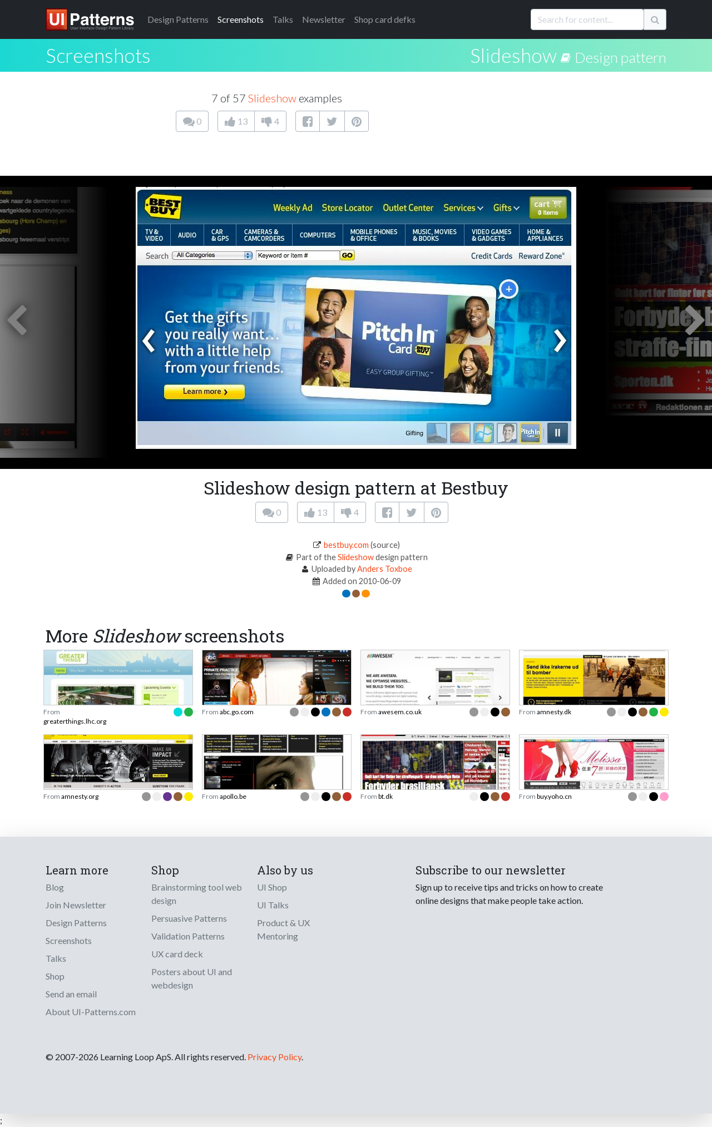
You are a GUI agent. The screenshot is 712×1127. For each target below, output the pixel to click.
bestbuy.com (346, 545)
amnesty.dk (554, 712)
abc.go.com (237, 712)
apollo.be (233, 796)
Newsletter (323, 19)
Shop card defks (385, 19)
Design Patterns (76, 922)
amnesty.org (79, 796)
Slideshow (513, 55)
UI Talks (273, 904)
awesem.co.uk (400, 712)
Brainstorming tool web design (196, 894)
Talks (283, 19)
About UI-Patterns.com (91, 1011)
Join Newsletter (76, 904)
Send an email (71, 993)
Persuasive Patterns (189, 918)
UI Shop (272, 887)
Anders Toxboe (384, 569)
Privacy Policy (274, 1056)
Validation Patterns (188, 936)
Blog (55, 887)
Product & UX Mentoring (283, 929)
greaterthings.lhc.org (74, 721)
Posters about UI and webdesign (191, 978)
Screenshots (240, 19)
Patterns (178, 19)
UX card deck (177, 953)
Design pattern (620, 57)
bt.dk (385, 796)
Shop (55, 976)
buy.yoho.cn (554, 796)
